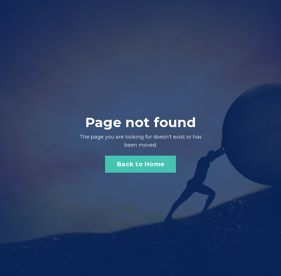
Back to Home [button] (140, 164)
